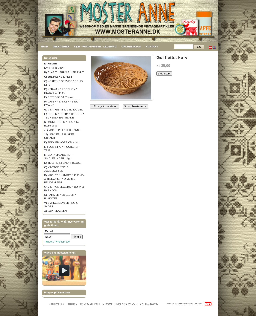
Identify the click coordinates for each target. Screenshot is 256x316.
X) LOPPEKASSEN (55, 210)
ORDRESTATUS (131, 46)
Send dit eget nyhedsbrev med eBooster (184, 304)
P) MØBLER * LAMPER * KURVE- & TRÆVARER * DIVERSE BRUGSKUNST (64, 179)
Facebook (64, 292)
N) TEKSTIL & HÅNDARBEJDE (62, 162)
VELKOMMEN (61, 46)
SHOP (44, 46)
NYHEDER (50, 63)
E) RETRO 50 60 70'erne (58, 97)
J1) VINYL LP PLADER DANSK (62, 129)
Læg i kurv (164, 73)
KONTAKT (152, 46)
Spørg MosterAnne (135, 106)
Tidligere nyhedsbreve (57, 241)
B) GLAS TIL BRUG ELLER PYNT (64, 72)
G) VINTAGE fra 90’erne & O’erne (63, 109)
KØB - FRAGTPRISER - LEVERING (95, 46)
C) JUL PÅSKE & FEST (58, 76)
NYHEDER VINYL (54, 67)
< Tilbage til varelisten (104, 106)
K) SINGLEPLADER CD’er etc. (62, 142)
